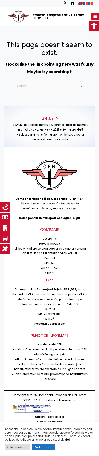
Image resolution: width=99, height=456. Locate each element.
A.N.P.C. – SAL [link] (49, 268)
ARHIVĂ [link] (49, 319)
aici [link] (67, 439)
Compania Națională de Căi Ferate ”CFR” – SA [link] (58, 16)
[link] (94, 26)
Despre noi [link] (50, 239)
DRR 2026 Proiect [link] (49, 314)
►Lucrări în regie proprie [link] (49, 354)
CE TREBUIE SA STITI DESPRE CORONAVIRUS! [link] (49, 253)
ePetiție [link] (49, 263)
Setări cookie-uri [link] (17, 447)
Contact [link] (49, 258)
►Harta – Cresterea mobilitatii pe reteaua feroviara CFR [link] (49, 349)
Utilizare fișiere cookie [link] (49, 417)
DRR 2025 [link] (50, 309)
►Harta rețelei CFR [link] (49, 344)
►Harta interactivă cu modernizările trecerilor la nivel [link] (50, 359)
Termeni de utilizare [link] (49, 422)
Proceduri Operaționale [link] (49, 324)
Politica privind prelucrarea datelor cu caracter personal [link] (49, 248)
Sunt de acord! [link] (44, 447)
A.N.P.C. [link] (49, 273)
